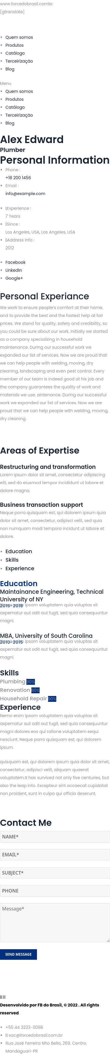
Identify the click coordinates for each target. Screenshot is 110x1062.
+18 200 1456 (18, 178)
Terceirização (19, 61)
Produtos (15, 45)
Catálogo (15, 53)
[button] (55, 84)
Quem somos (19, 37)
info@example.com (25, 194)
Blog (10, 69)
